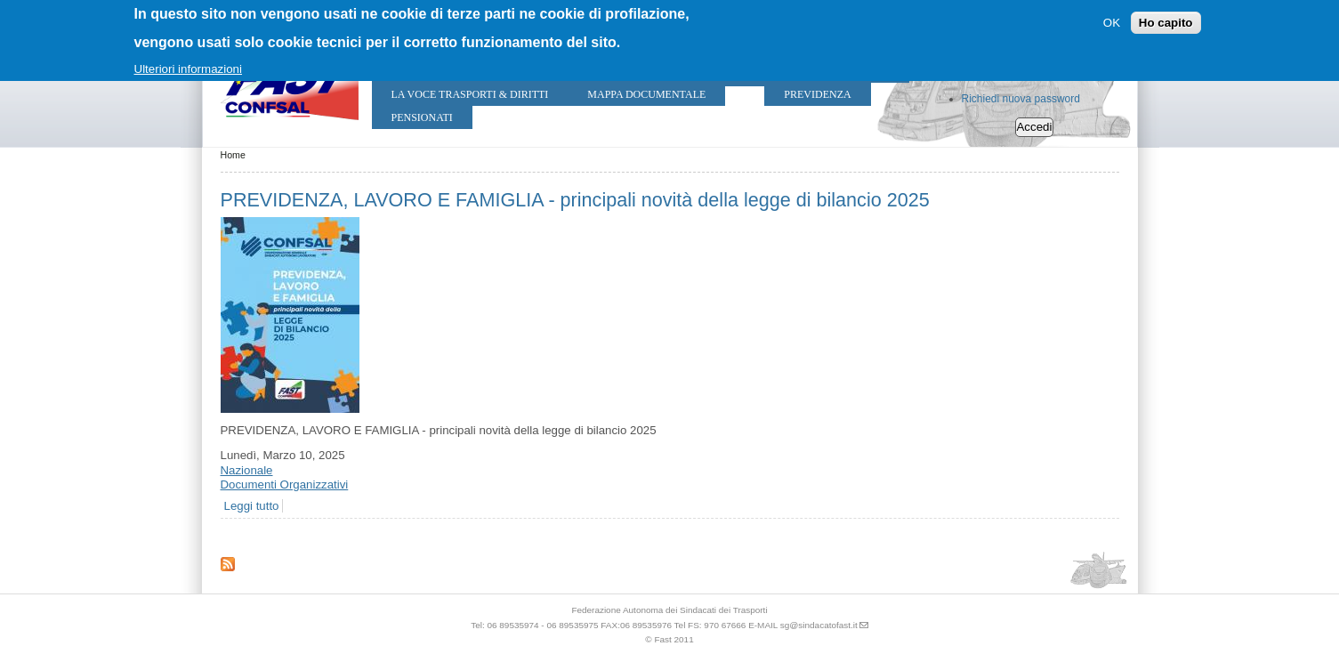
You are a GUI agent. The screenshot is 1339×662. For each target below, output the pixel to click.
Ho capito (1166, 22)
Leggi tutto (251, 506)
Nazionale (247, 470)
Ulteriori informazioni (188, 69)
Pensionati (422, 117)
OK (1111, 22)
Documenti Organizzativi (285, 484)
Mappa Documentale (646, 94)
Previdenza (817, 94)
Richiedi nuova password (1021, 99)
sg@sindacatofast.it (819, 625)
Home (233, 154)
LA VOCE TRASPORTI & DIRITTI (470, 94)
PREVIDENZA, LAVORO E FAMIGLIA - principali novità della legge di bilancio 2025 (575, 200)
